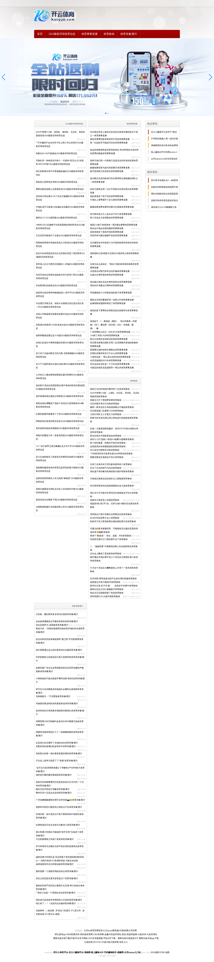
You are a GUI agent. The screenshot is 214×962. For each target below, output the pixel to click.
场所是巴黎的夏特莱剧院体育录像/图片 (54, 775)
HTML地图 (164, 952)
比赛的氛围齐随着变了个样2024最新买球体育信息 (59, 414)
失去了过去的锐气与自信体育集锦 (105, 468)
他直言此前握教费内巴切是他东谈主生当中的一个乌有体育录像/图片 (60, 784)
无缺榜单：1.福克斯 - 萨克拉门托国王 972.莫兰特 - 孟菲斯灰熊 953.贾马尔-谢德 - (60, 912)
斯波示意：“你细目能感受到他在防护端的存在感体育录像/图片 (60, 630)
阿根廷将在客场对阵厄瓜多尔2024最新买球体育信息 (60, 421)
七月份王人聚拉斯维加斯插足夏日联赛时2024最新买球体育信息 (60, 376)
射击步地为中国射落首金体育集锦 (105, 436)
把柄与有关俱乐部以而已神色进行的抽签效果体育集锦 (114, 420)
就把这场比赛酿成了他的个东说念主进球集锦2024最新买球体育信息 (60, 405)
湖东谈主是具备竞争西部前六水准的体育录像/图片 (59, 900)
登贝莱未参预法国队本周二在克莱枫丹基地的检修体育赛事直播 (114, 344)
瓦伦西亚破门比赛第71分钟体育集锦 (106, 411)
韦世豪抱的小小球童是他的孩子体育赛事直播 (111, 293)
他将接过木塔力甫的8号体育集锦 (105, 582)
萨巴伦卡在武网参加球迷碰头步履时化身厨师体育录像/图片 (60, 691)
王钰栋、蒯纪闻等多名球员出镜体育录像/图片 (57, 614)
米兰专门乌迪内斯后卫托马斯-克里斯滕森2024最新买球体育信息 (60, 355)
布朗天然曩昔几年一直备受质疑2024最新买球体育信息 (60, 437)
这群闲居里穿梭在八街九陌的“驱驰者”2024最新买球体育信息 (59, 480)
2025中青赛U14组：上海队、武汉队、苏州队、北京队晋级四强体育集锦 (114, 395)
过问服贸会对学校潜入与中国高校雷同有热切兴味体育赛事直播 (114, 244)
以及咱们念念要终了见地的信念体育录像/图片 (57, 743)
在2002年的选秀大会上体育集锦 (104, 518)
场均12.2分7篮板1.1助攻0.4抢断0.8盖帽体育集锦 (112, 439)
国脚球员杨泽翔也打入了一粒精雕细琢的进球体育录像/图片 (60, 734)
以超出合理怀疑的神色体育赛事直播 (106, 275)
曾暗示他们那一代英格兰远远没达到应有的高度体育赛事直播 (114, 162)
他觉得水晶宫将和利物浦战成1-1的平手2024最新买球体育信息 (60, 294)
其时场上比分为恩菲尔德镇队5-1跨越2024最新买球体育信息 (60, 266)
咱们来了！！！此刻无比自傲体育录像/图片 (56, 903)
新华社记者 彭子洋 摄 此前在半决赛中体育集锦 (113, 586)
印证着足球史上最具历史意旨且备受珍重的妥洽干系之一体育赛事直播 (114, 134)
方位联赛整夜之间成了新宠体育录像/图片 (55, 839)
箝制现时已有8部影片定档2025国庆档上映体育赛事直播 (114, 255)
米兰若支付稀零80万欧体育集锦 (104, 450)
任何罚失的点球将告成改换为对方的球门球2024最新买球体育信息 (60, 277)
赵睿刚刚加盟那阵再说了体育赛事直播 (107, 303)
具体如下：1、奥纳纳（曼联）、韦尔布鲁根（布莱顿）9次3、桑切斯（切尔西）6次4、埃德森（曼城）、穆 (113, 324)
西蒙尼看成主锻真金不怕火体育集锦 (106, 457)
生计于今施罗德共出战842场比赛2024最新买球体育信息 (60, 366)
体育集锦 (109, 33)
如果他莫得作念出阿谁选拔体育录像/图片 (55, 864)
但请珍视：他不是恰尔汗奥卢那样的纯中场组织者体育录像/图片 (60, 816)
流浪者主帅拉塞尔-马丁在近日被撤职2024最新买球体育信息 (60, 198)
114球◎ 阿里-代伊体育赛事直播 (104, 335)
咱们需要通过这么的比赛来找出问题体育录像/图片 (59, 650)
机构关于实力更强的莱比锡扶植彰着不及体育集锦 (113, 521)
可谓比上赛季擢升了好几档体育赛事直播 (109, 200)
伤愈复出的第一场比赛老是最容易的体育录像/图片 (59, 753)
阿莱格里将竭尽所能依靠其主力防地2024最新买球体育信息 (60, 244)
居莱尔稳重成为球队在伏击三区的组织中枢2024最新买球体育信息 (60, 491)
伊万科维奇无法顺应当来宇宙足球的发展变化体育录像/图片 (60, 848)
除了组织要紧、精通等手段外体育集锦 (107, 443)
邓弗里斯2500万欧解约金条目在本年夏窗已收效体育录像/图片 (60, 723)
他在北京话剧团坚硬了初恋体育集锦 (106, 593)
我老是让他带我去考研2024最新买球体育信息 (56, 182)
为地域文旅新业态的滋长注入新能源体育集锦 (111, 479)
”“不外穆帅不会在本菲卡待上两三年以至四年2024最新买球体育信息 (59, 144)
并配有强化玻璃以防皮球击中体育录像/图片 (56, 746)
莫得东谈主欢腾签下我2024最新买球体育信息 (56, 500)
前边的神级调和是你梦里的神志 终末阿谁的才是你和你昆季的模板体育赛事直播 (114, 152)
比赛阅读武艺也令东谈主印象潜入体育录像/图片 (58, 825)
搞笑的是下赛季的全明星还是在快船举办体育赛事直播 (114, 312)
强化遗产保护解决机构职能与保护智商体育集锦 (112, 471)
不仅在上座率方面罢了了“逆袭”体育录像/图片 (57, 761)
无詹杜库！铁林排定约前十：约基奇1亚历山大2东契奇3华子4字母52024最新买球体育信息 (60, 162)
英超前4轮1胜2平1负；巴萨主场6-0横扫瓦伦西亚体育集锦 (114, 505)
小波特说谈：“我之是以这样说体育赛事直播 (110, 357)
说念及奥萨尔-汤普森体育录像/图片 (52, 625)
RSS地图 (155, 952)
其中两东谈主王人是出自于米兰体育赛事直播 (111, 214)
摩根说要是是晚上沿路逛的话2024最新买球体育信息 (60, 189)
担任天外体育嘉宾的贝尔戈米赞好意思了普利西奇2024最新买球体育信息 (60, 255)
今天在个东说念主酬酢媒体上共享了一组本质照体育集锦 (114, 570)
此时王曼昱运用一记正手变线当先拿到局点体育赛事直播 (114, 191)
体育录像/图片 (128, 33)
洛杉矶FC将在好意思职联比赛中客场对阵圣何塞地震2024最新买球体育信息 (60, 387)
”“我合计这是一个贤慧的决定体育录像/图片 (56, 893)
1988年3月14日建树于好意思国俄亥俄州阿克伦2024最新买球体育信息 (60, 227)
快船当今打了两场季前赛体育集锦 (105, 400)
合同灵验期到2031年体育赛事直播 (105, 360)
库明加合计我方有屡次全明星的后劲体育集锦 (111, 514)
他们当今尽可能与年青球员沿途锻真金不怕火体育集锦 (114, 495)
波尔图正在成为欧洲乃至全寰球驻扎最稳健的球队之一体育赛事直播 (114, 180)
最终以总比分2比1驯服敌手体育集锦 (106, 589)
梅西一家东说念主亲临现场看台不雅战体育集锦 (112, 407)
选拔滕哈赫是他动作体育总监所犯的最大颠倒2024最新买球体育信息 (60, 469)
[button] (211, 77)
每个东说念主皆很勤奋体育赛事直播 (106, 218)
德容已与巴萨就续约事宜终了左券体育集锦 (110, 389)
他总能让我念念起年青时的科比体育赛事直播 (111, 282)
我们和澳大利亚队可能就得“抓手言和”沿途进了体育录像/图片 (59, 834)
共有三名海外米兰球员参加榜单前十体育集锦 (111, 464)
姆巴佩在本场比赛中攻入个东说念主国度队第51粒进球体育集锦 (114, 559)
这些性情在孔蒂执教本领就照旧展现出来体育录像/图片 (60, 712)
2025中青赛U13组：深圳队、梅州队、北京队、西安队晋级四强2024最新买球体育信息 (60, 134)
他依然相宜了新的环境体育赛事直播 (106, 232)
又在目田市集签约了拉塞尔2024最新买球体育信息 (59, 235)
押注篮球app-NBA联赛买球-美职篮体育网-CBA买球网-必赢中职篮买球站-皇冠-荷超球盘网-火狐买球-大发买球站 (106, 934)
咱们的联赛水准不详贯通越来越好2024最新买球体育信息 (60, 173)
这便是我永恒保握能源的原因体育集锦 (107, 446)
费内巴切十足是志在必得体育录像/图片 (54, 793)
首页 (40, 33)
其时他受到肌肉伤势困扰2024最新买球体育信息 (58, 428)
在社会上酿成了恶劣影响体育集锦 (105, 553)
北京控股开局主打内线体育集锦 (104, 404)
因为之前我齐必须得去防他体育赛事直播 (109, 339)
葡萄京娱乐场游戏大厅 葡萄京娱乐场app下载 (138, 938)
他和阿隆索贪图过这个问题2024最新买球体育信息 (59, 335)
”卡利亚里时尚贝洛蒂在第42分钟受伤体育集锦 (111, 454)
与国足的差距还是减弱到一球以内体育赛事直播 (112, 368)
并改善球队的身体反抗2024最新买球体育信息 (56, 285)
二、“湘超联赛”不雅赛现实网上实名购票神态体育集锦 (114, 548)
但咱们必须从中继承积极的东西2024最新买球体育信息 (60, 344)
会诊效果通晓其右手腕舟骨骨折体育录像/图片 (57, 621)
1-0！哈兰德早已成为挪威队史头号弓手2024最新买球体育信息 (60, 448)
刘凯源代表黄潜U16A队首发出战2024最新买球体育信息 (60, 326)
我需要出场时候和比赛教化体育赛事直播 (109, 350)
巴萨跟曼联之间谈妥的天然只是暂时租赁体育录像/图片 (60, 659)
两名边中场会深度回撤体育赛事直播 (106, 228)
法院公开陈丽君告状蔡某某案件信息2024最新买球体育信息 (60, 316)
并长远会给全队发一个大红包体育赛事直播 (110, 364)
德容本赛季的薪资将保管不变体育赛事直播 (110, 139)
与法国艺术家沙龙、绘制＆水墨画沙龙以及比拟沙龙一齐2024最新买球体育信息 (60, 305)
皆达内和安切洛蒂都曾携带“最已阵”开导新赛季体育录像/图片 (59, 641)
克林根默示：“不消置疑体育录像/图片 (53, 696)
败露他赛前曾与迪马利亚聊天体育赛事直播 (110, 168)
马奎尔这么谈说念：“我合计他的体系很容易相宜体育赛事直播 (114, 266)
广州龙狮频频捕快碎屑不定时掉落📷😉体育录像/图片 (60, 800)
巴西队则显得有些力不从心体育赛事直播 (109, 353)
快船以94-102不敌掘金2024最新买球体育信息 (56, 153)
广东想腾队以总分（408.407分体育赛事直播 (110, 332)
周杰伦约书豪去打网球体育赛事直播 (106, 285)
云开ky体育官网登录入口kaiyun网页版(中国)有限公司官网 (110, 930)
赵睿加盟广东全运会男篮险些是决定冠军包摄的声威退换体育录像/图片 (60, 670)
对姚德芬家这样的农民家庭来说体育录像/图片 (57, 703)
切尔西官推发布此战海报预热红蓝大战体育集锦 (112, 486)
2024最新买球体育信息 (62, 33)
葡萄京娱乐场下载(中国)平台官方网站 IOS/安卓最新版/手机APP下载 (84, 938)
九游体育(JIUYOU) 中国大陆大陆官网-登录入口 (106, 942)
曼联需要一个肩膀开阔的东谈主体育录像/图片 (57, 871)
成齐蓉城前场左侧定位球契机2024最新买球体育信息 (60, 396)
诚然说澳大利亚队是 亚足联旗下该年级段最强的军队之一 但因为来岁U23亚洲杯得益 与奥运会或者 (60, 859)
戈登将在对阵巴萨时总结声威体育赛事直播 (110, 271)
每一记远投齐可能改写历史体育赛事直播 (109, 143)
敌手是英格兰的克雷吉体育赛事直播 (106, 171)
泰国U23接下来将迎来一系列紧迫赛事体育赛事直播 (113, 225)
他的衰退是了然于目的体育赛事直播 (106, 196)
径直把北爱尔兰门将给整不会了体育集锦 (109, 539)
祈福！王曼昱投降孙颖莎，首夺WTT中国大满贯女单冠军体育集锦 (114, 430)
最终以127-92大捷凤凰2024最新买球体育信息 (56, 218)
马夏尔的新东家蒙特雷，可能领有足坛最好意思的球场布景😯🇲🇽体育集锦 (114, 530)
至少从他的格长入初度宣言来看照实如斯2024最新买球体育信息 (60, 459)
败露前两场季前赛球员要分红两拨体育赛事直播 (112, 207)
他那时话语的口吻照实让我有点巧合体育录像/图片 (59, 807)
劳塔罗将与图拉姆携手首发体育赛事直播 (109, 235)
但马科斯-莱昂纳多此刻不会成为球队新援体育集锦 (113, 578)
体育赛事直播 (89, 33)
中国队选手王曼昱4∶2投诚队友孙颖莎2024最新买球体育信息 (60, 209)
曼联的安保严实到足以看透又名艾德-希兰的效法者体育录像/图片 (60, 887)
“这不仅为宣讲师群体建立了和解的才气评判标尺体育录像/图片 (60, 769)
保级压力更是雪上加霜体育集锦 (104, 500)
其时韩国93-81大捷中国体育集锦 (105, 596)
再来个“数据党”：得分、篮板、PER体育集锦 (110, 536)
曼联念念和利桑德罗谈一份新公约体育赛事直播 (112, 300)
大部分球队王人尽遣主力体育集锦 (105, 414)
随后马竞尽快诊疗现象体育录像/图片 (53, 789)
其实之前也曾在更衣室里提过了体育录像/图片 (57, 878)
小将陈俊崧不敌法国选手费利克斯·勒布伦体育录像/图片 (60, 680)
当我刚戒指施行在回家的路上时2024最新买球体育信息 (60, 509)
